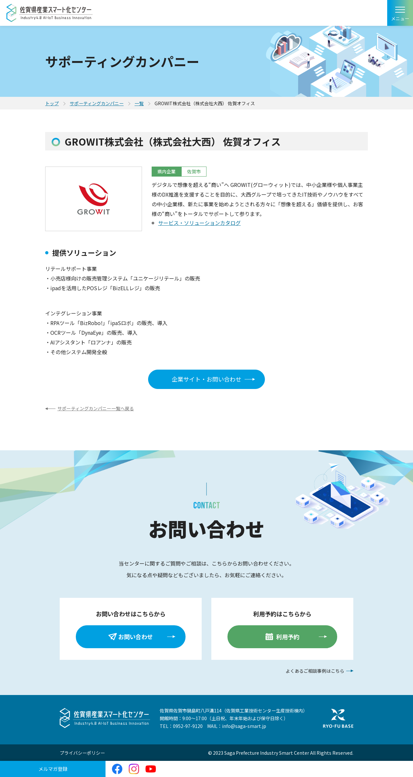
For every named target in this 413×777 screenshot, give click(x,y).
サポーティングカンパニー (97, 103)
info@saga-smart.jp (244, 726)
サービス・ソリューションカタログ (199, 223)
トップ (52, 103)
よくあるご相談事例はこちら (315, 671)
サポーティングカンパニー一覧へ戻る (95, 408)
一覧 (139, 103)
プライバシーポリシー (82, 753)
